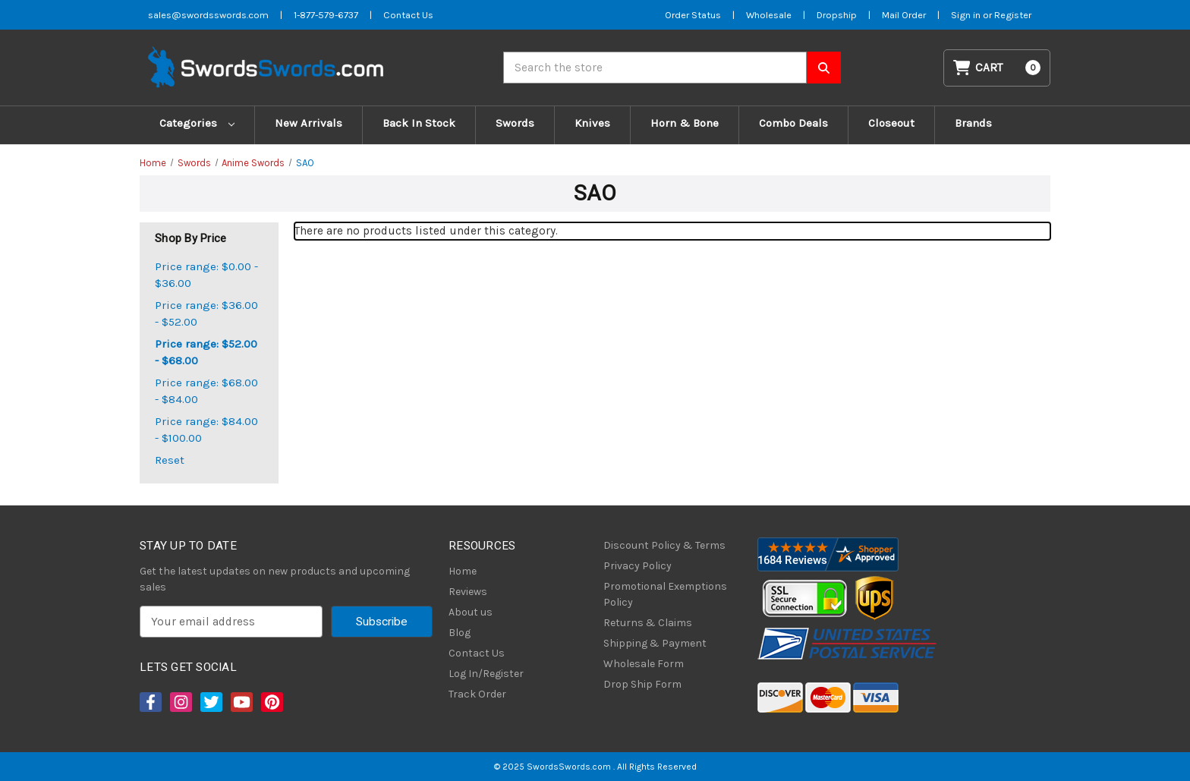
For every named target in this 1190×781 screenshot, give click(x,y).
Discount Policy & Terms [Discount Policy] (664, 545)
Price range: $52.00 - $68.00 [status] (206, 352)
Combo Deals (793, 123)
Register (1012, 14)
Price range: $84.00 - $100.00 (206, 430)
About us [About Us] (471, 612)
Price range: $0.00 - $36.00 (206, 275)
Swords (515, 123)
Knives (592, 123)
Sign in (967, 14)
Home (463, 571)
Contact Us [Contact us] (408, 14)
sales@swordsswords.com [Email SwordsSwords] (208, 14)
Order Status (693, 14)
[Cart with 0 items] (997, 68)
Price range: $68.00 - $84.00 (206, 391)
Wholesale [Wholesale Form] (769, 14)
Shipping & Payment (655, 643)
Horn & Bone (684, 123)
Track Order (477, 694)
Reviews (468, 591)
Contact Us (477, 653)
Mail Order (904, 14)
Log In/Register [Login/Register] (486, 673)
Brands (973, 123)
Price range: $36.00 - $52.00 (206, 313)
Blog (460, 632)
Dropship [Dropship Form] (837, 14)
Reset (169, 460)
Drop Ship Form (642, 684)
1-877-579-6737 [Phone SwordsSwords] (326, 14)
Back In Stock (418, 123)
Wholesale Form (643, 663)
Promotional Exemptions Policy (665, 594)
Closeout (891, 123)
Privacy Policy (637, 565)
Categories (197, 123)
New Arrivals (308, 123)
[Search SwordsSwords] (824, 67)
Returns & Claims (647, 622)
